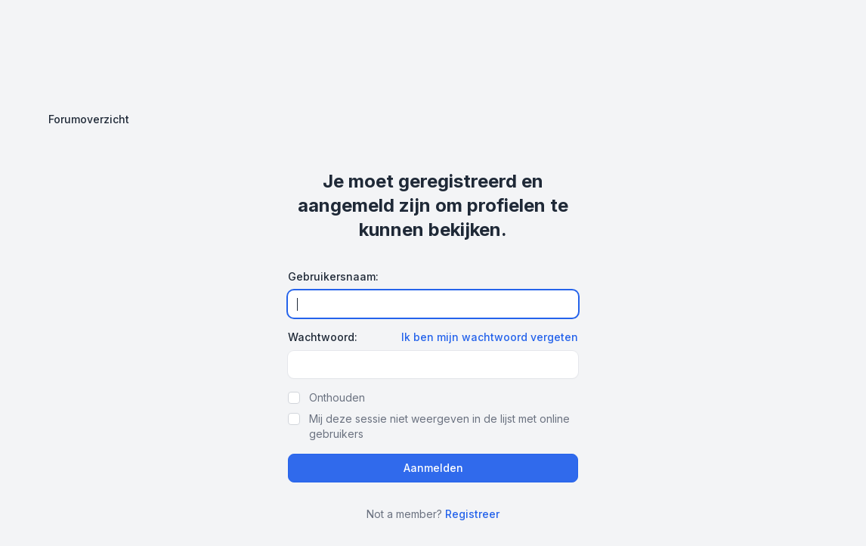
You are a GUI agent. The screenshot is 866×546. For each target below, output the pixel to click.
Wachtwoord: (322, 336)
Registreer (472, 513)
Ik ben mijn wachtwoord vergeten (489, 336)
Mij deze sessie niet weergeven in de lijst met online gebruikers (439, 426)
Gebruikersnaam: (333, 276)
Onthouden (337, 397)
